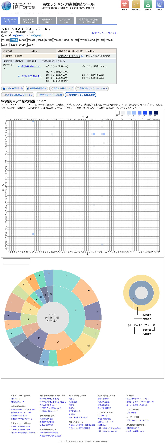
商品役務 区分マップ (62, 88)
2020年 (57, 40)
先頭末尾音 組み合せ (31, 76)
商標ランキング (22, 13)
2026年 (5, 40)
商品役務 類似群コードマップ (92, 88)
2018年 (74, 40)
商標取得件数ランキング (10, 20)
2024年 (22, 40)
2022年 (40, 40)
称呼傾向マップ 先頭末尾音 (80, 95)
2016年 (91, 40)
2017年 (83, 40)
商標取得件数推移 (36, 88)
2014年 (109, 40)
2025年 (72, 13)
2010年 (31, 45)
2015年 (100, 40)
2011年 (22, 45)
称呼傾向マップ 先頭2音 (49, 95)
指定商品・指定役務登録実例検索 (88, 20)
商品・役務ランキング (28, 20)
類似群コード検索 (65, 20)
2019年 (65, 40)
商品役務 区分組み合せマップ (18, 95)
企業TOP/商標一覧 (13, 88)
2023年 (31, 40)
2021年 (48, 40)
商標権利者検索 (47, 20)
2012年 (14, 45)
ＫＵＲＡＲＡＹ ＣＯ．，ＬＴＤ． (50, 13)
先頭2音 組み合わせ (31, 66)
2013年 (5, 45)
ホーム (9, 13)
